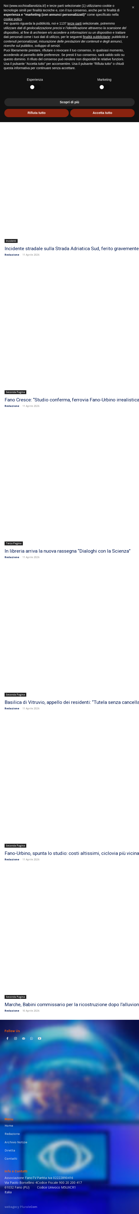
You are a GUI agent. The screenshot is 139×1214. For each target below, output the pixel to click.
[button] (133, 1099)
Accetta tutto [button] (102, 1204)
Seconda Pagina (15, 392)
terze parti (74, 1115)
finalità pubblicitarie (96, 1129)
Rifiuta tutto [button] (37, 1204)
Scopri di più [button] (69, 1194)
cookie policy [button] (13, 1111)
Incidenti (11, 240)
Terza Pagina (13, 543)
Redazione (12, 254)
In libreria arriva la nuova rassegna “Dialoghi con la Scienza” (68, 551)
